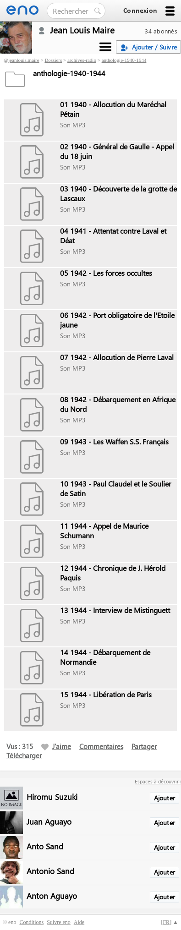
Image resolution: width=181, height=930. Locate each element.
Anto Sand (45, 846)
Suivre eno (59, 922)
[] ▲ (169, 922)
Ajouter (164, 797)
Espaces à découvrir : (158, 781)
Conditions (31, 922)
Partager (144, 746)
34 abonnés (161, 31)
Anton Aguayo (52, 895)
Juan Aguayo (49, 821)
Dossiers (53, 60)
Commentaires (101, 746)
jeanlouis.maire (23, 60)
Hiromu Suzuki (52, 796)
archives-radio (81, 60)
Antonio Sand (50, 870)
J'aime (56, 746)
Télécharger (24, 755)
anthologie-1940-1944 (124, 60)
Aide (79, 922)
